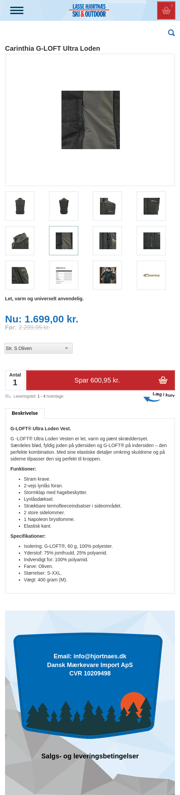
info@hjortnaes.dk (100, 656)
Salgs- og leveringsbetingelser (90, 756)
